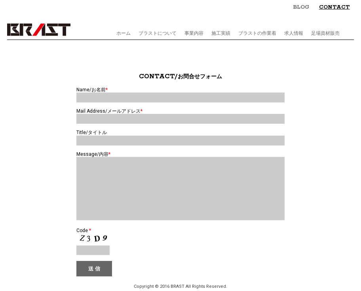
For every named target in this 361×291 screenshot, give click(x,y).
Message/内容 (93, 154)
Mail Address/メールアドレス (109, 111)
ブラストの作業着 (257, 33)
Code (83, 242)
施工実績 (220, 33)
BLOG (301, 7)
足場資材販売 (325, 33)
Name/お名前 (92, 90)
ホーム (123, 33)
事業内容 (193, 33)
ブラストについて (158, 33)
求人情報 (293, 33)
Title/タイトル (91, 132)
